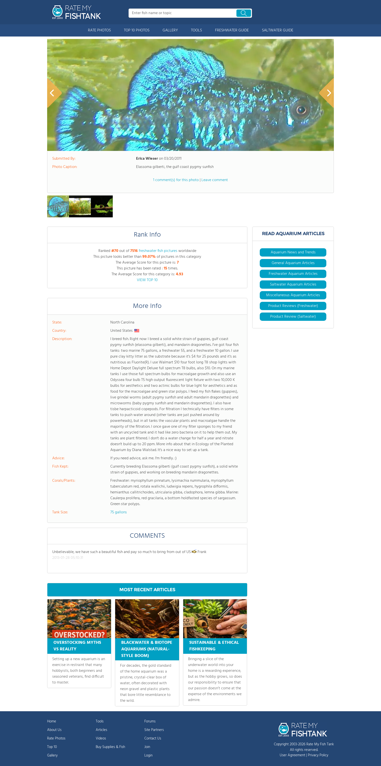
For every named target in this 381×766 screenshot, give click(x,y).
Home (51, 721)
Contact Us (152, 738)
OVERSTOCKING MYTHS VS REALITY (77, 646)
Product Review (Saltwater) (293, 317)
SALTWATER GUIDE (277, 30)
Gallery (52, 755)
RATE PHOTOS (99, 30)
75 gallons (118, 512)
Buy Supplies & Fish (110, 747)
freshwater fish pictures (158, 251)
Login (148, 755)
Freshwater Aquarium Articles (293, 274)
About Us (54, 730)
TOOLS (196, 30)
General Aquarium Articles (293, 263)
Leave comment (214, 180)
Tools (100, 721)
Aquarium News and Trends (293, 252)
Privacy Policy (318, 755)
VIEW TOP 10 (147, 280)
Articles (101, 730)
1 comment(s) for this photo (176, 180)
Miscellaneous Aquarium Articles (293, 295)
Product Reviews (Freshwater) (293, 306)
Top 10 (52, 747)
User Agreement (292, 755)
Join (147, 747)
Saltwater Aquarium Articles (293, 284)
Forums (150, 721)
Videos (101, 738)
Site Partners (154, 730)
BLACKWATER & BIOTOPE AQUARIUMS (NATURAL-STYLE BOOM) (146, 649)
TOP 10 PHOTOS (136, 30)
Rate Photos (56, 738)
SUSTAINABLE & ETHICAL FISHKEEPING (214, 646)
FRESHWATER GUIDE (232, 30)
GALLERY (170, 30)
